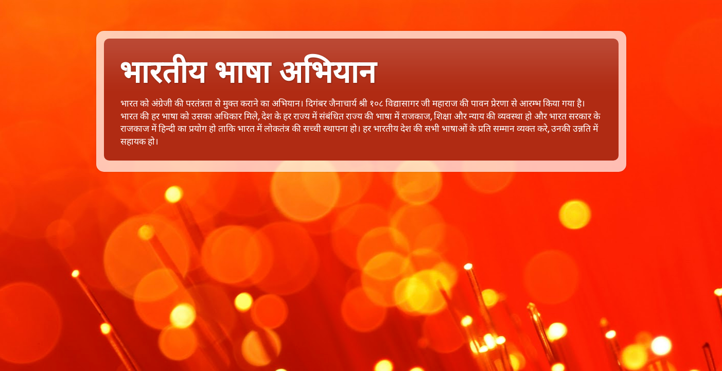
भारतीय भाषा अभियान (247, 72)
